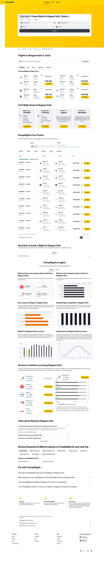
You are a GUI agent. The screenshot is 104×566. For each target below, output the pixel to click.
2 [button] (84, 237)
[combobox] (22, 19)
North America (24, 49)
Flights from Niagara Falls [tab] (49, 450)
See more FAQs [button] (43, 441)
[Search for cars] (2, 12)
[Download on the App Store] (83, 542)
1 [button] (81, 237)
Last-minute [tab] (40, 67)
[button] (2, 2)
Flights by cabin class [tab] (35, 450)
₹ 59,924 (24, 16)
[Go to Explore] (2, 15)
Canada (30, 49)
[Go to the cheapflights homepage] (10, 2)
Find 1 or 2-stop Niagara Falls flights (28, 432)
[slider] (79, 147)
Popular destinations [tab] (24, 454)
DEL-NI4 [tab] (51, 269)
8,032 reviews (29, 396)
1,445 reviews (29, 380)
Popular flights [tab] (35, 454)
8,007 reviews (29, 405)
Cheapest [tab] (21, 67)
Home (19, 49)
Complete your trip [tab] (73, 450)
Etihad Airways (29, 376)
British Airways (29, 400)
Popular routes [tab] (83, 450)
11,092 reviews (29, 388)
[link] (27, 126)
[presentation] (69, 16)
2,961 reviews (29, 413)
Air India (28, 408)
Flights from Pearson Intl (48, 461)
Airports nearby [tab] (23, 450)
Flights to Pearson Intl (23, 461)
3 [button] (87, 237)
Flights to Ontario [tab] (62, 450)
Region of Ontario (37, 49)
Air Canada (28, 384)
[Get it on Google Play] (83, 538)
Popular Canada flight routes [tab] (48, 454)
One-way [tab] (48, 67)
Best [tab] (28, 67)
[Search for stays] (2, 9)
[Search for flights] (2, 6)
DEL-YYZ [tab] (54, 252)
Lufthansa (28, 392)
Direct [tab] (33, 67)
